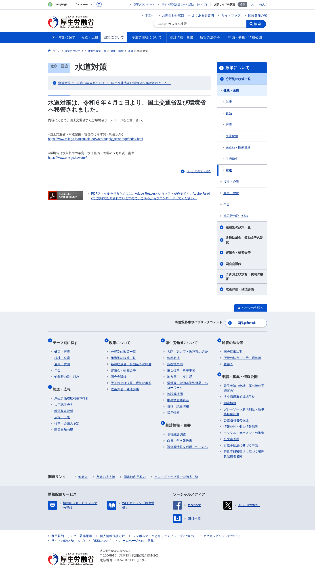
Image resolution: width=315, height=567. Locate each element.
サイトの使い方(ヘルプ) (68, 532)
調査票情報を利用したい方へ (187, 438)
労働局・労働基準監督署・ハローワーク (187, 380)
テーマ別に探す (66, 339)
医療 (229, 124)
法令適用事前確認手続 (239, 388)
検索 (259, 23)
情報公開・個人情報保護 (241, 418)
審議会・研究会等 (238, 252)
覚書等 (228, 359)
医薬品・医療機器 (238, 147)
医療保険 (232, 136)
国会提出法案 (233, 346)
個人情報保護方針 (112, 527)
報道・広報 (63, 382)
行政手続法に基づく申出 (241, 436)
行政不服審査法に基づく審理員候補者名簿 (244, 445)
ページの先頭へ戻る (199, 171)
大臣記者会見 (63, 396)
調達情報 (230, 394)
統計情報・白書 (179, 418)
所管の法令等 (234, 339)
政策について (237, 68)
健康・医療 (231, 90)
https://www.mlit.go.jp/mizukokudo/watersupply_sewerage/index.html (95, 139)
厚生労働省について (183, 339)
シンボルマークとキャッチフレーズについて (164, 527)
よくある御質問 (203, 15)
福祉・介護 (231, 181)
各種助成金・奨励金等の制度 (244, 240)
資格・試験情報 (178, 401)
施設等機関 (175, 389)
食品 (229, 113)
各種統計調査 (176, 425)
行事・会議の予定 (66, 414)
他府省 (83, 468)
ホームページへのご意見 (136, 532)
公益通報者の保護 (236, 411)
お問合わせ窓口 (173, 15)
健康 (229, 102)
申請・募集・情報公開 (241, 370)
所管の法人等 (105, 468)
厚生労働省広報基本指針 (71, 389)
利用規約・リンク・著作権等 (71, 527)
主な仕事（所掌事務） (182, 365)
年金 (226, 204)
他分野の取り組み (235, 216)
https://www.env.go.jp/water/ (67, 157)
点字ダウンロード (144, 4)
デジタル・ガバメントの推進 (244, 424)
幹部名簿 (173, 353)
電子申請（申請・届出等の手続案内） (244, 379)
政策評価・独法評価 (240, 289)
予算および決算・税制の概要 (244, 276)
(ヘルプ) (202, 4)
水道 (229, 170)
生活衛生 (232, 159)
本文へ (149, 15)
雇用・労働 (231, 193)
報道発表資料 (63, 402)
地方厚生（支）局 (179, 372)
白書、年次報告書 (179, 432)
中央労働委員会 (178, 395)
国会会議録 (233, 264)
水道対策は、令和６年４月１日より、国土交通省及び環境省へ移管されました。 (114, 83)
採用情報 (173, 408)
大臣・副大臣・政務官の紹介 (187, 346)
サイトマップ (231, 15)
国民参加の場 (257, 15)
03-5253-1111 (125, 551)
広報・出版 (62, 408)
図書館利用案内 (135, 468)
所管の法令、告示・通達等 (242, 353)
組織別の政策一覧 (238, 227)
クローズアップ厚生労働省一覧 (176, 468)
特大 (262, 4)
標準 (242, 4)
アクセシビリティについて (222, 527)
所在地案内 (175, 359)
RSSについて (101, 532)
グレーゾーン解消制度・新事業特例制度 (244, 403)
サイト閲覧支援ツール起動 (178, 4)
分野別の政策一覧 (238, 79)
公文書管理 (231, 430)
